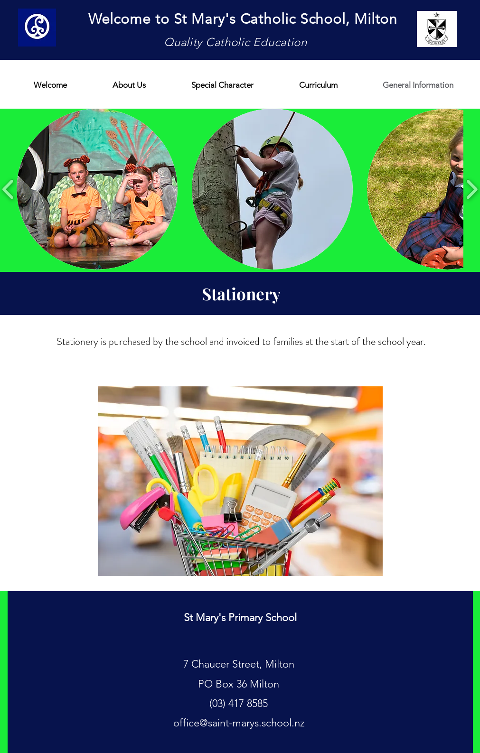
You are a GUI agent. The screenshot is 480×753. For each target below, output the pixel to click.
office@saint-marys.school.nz (238, 722)
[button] (97, 189)
